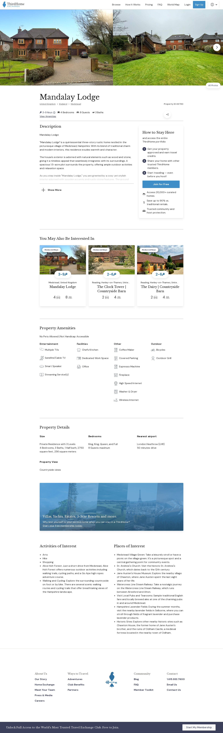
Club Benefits (76, 684)
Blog (136, 678)
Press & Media (43, 695)
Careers (40, 700)
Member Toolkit (143, 689)
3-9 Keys (47, 112)
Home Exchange (45, 684)
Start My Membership (199, 727)
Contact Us (174, 689)
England (63, 104)
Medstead (76, 104)
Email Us (172, 684)
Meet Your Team (45, 689)
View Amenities (48, 116)
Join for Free (161, 184)
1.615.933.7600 (176, 678)
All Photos (213, 85)
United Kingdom (48, 104)
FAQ (136, 684)
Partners (73, 689)
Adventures (75, 678)
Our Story (41, 678)
